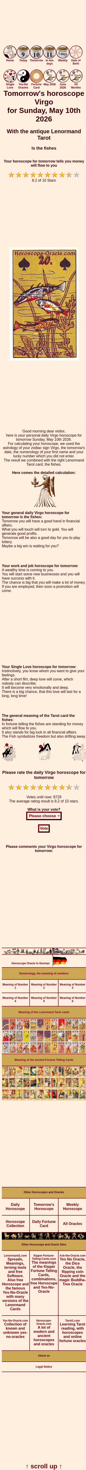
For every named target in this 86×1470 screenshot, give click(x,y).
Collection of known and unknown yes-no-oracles (15, 1327)
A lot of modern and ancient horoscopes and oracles (44, 1331)
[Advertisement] (43, 23)
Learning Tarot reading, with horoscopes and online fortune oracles (72, 1329)
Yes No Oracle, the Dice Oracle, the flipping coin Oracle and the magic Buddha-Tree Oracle (72, 1268)
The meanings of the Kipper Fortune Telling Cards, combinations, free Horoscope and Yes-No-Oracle (44, 1272)
